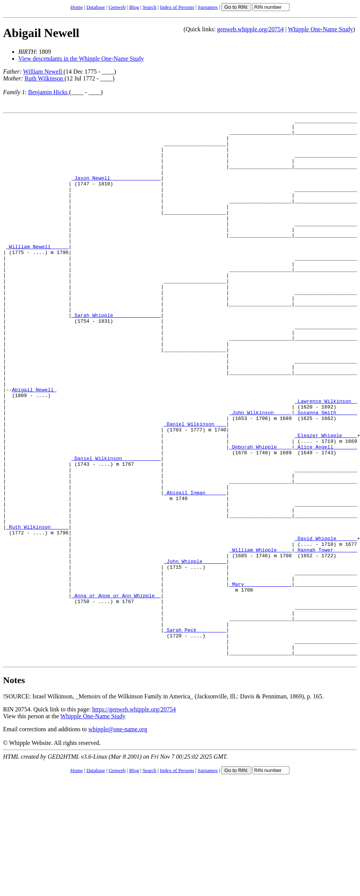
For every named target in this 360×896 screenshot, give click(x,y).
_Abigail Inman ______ (195, 568)
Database (95, 7)
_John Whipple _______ (195, 650)
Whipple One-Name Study (320, 29)
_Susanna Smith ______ (325, 471)
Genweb (117, 7)
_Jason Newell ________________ (116, 190)
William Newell (43, 71)
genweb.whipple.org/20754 (250, 29)
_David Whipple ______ (325, 622)
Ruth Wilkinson (44, 78)
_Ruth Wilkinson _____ (37, 609)
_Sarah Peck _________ (195, 732)
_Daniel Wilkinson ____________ (116, 526)
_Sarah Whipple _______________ (116, 355)
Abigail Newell (41, 33)
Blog (134, 7)
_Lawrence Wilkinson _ (325, 458)
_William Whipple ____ (260, 636)
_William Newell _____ (37, 272)
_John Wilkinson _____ (260, 471)
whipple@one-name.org (117, 838)
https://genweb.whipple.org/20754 (134, 818)
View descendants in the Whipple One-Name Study (81, 58)
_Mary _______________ (260, 677)
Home (77, 7)
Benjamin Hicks (48, 92)
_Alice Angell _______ (325, 513)
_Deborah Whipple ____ (260, 513)
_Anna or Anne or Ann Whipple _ (116, 691)
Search (149, 7)
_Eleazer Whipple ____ (325, 499)
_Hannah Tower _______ (325, 636)
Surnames (208, 7)
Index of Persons (177, 7)
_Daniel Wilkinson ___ (195, 485)
